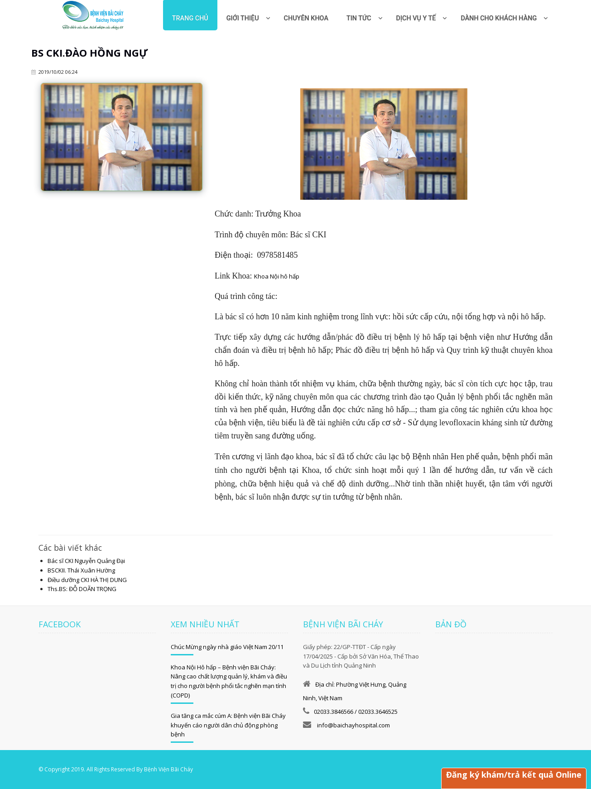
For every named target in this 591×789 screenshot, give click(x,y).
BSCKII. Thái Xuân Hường (81, 570)
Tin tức (358, 18)
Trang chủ (190, 18)
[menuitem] (306, 15)
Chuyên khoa (306, 18)
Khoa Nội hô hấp (276, 276)
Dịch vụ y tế (416, 18)
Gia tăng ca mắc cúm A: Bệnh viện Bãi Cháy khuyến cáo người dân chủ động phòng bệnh (228, 725)
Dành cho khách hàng (499, 18)
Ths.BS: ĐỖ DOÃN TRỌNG (82, 589)
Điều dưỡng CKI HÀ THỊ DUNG (87, 580)
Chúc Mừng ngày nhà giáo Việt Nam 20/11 (227, 647)
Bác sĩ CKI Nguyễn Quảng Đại (86, 561)
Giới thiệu (242, 18)
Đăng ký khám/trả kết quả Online (513, 774)
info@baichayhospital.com (353, 725)
